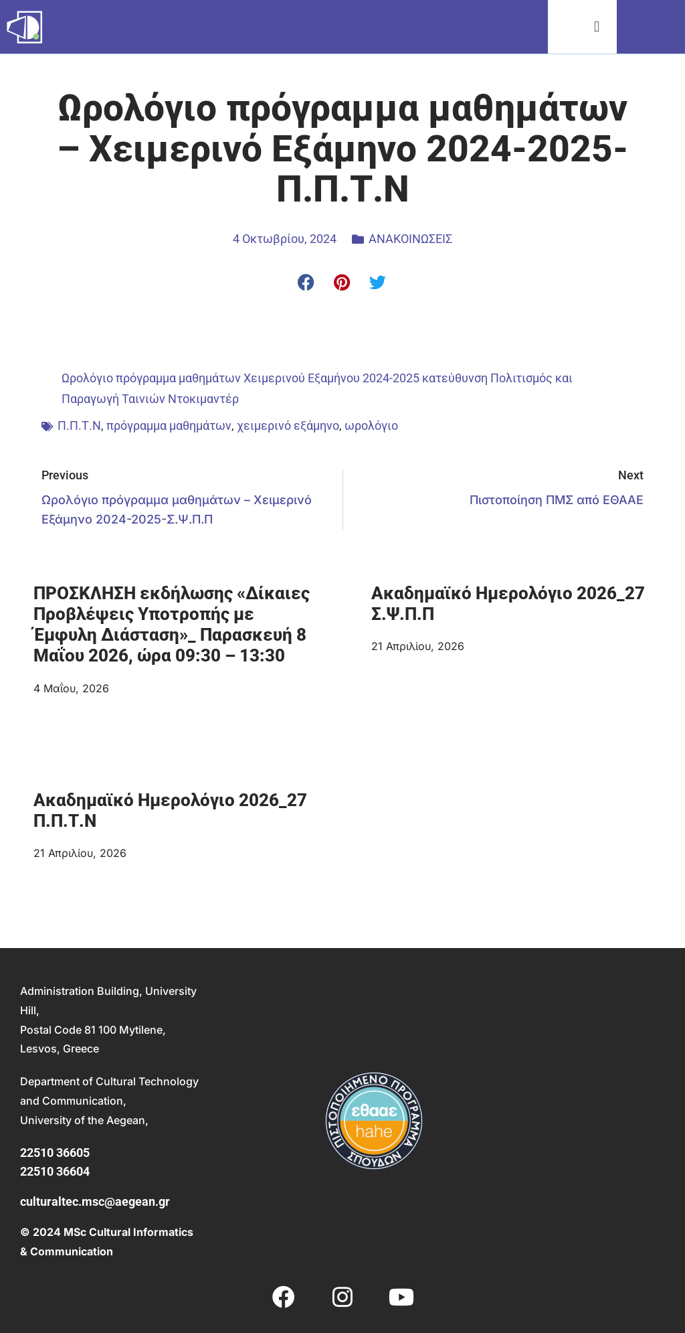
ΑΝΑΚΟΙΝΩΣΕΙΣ (410, 239)
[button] (597, 27)
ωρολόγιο (371, 425)
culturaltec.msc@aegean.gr (95, 1201)
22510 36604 (55, 1171)
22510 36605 (55, 1153)
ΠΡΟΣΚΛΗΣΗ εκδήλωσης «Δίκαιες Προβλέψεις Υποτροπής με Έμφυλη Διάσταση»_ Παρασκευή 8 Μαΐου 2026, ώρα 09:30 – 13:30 (171, 624)
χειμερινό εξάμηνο (288, 425)
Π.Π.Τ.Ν (79, 425)
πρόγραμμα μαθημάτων (168, 425)
